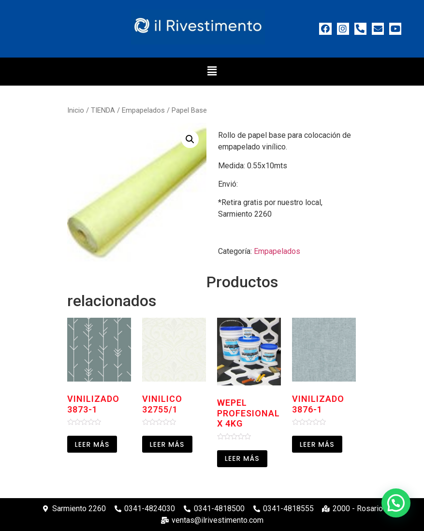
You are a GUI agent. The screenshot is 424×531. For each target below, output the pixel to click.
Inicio (75, 110)
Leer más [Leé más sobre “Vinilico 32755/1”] (167, 444)
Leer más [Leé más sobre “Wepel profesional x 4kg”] (242, 458)
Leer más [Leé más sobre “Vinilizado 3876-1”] (317, 444)
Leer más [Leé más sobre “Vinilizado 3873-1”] (92, 444)
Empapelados (143, 110)
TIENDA (103, 110)
